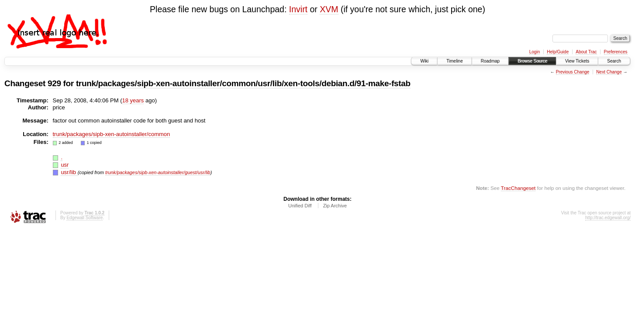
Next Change (608, 72)
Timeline (454, 61)
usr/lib (69, 172)
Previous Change (573, 72)
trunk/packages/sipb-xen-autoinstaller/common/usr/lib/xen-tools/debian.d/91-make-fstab (243, 83)
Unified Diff (300, 205)
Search (614, 61)
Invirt (298, 9)
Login (534, 51)
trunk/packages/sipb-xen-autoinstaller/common (111, 134)
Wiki (424, 61)
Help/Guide (558, 51)
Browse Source (532, 61)
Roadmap (490, 61)
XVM (329, 9)
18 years (133, 100)
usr (65, 164)
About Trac (586, 51)
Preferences (616, 51)
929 (54, 83)
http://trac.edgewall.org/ (608, 217)
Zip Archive (335, 205)
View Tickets (577, 61)
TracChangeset (518, 188)
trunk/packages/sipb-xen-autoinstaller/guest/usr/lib (158, 172)
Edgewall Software (84, 217)
